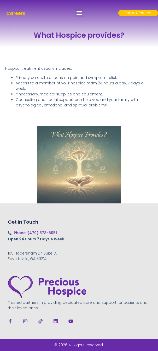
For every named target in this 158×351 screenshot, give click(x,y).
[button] (79, 13)
